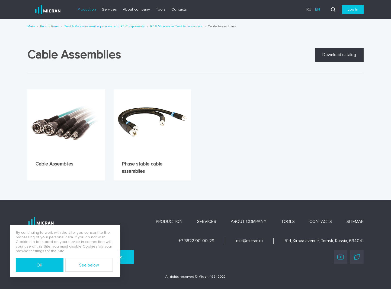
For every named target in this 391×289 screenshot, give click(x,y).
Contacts (179, 9)
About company (136, 9)
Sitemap (355, 221)
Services (109, 9)
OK (39, 265)
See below (89, 265)
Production (87, 9)
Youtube (340, 257)
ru (308, 9)
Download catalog (339, 54)
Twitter (357, 257)
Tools (160, 9)
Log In (353, 9)
